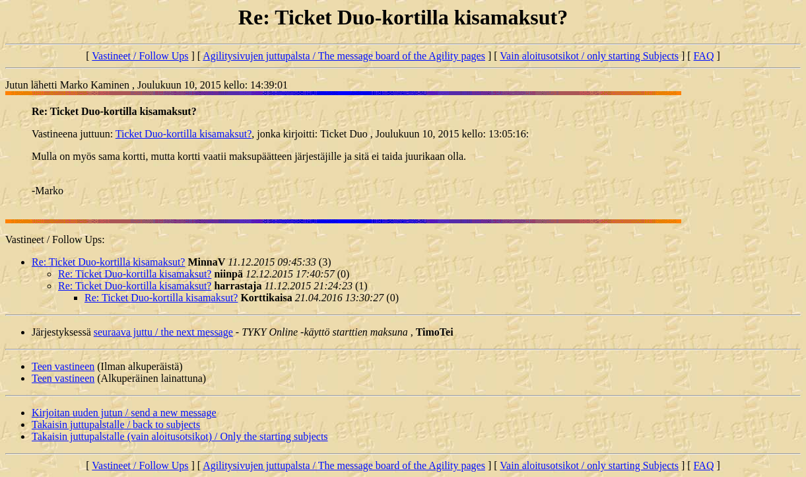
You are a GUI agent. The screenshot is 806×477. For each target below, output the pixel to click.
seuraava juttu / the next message (163, 332)
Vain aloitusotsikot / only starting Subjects (589, 55)
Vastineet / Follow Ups (140, 55)
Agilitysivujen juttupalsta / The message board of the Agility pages (344, 55)
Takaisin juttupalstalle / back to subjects (116, 424)
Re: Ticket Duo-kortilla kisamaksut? (108, 262)
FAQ (704, 55)
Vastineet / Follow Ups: (55, 239)
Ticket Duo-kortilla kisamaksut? (184, 133)
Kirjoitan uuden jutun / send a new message (124, 412)
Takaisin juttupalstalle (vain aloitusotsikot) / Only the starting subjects (180, 436)
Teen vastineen (63, 366)
